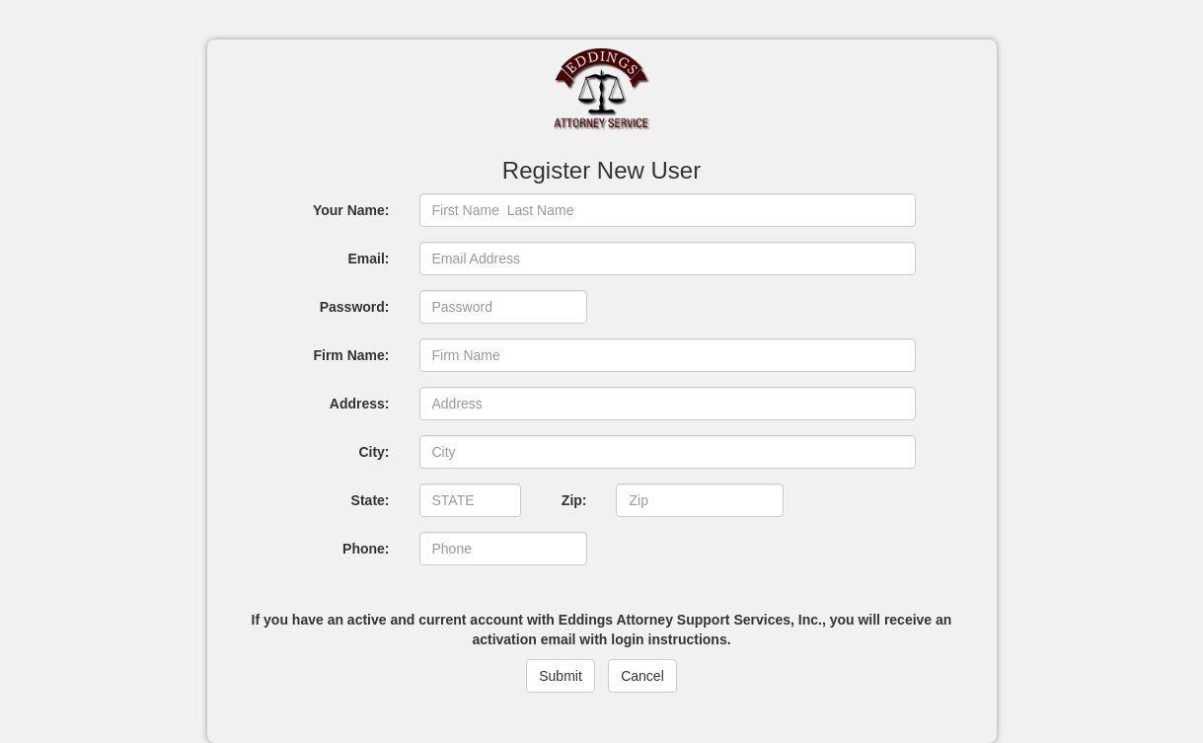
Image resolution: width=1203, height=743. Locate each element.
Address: (360, 403)
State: (370, 500)
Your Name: (351, 210)
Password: (355, 307)
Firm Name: (351, 355)
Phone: (365, 549)
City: (373, 452)
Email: (368, 258)
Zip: (574, 500)
